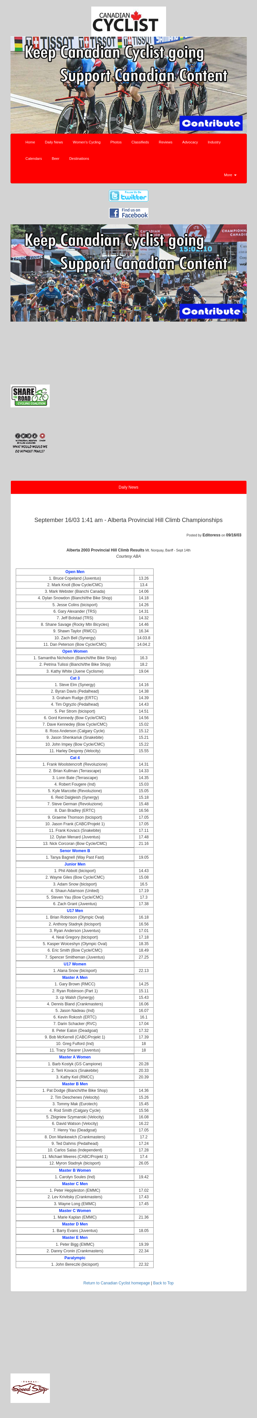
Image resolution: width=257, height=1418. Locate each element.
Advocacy (190, 142)
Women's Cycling (86, 142)
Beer (55, 158)
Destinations (79, 158)
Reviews (166, 142)
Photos (115, 142)
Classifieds (140, 142)
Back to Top (163, 1283)
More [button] (230, 175)
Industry (214, 142)
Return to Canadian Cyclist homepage (116, 1283)
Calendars (34, 158)
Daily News (54, 142)
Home (30, 142)
